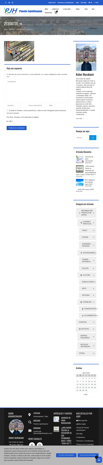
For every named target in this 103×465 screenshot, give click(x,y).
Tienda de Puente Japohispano (82, 420)
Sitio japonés (81, 412)
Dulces (85, 260)
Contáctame (48, 13)
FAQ (77, 2)
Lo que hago (67, 9)
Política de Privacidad (84, 442)
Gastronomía (87, 244)
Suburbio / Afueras (86, 237)
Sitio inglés (81, 416)
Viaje (94, 9)
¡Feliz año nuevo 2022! (86, 181)
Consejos (86, 294)
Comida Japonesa (86, 252)
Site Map (84, 2)
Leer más (80, 118)
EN (96, 2)
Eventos (83, 314)
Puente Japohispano (40, 415)
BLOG (86, 9)
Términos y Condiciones (65, 2)
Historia (86, 287)
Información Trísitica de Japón (86, 204)
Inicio (46, 9)
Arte (84, 280)
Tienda (78, 9)
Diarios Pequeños (85, 328)
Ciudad (85, 229)
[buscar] (92, 137)
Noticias (84, 321)
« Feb (85, 386)
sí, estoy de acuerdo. (66, 455)
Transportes (89, 300)
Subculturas (88, 273)
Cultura (85, 267)
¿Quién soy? (55, 9)
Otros (82, 345)
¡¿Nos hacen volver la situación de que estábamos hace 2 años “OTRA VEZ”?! (86, 166)
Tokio (84, 222)
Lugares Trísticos (85, 214)
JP (90, 2)
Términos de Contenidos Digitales (85, 437)
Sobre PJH (52, 2)
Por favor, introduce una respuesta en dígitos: (23, 117)
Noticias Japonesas (85, 337)
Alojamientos (89, 307)
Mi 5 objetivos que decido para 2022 (65, 443)
